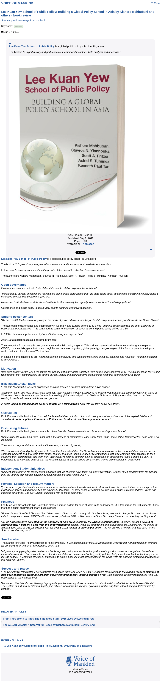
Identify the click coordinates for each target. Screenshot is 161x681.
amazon (88, 244)
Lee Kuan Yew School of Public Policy (32, 46)
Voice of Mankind (17, 3)
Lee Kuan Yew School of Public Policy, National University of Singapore (48, 645)
